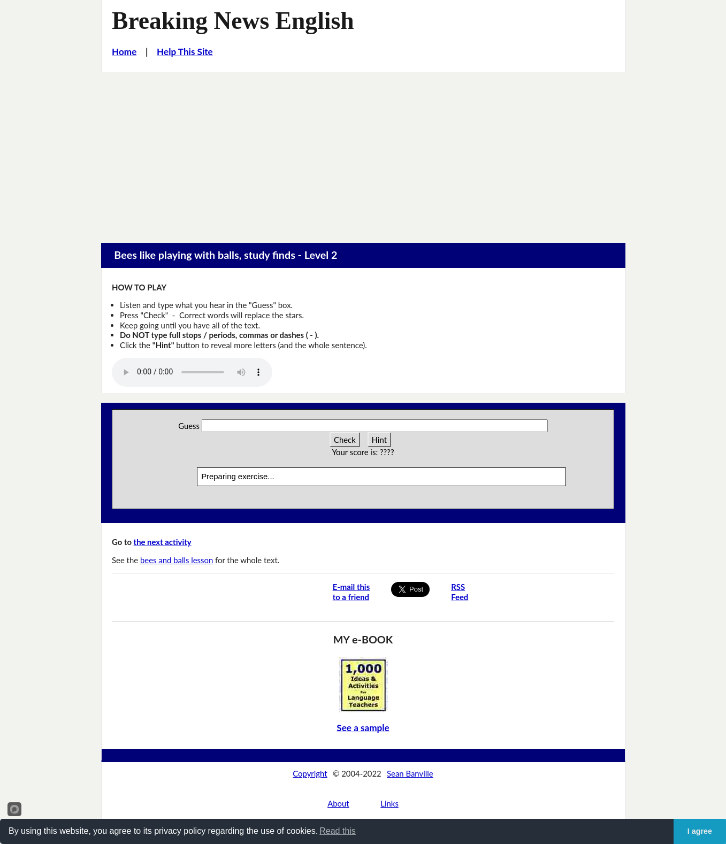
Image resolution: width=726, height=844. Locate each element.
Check (345, 439)
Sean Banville (410, 773)
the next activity (163, 542)
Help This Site (185, 51)
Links (389, 803)
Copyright (310, 773)
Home (124, 51)
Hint (379, 439)
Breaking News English (233, 20)
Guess (189, 426)
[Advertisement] (363, 152)
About (338, 803)
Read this (337, 830)
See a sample (363, 727)
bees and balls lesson (176, 560)
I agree (699, 831)
